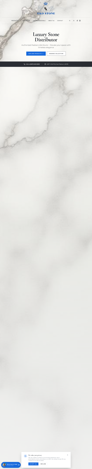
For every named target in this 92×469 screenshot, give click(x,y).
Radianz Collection (56, 53)
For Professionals (39, 20)
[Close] (67, 455)
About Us (51, 20)
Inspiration (26, 20)
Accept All (33, 464)
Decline (43, 464)
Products (15, 20)
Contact (60, 20)
